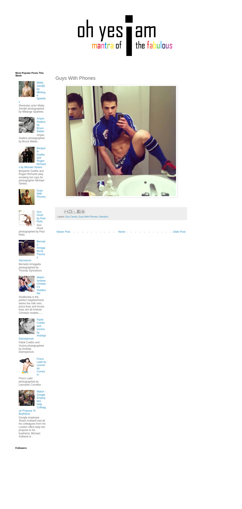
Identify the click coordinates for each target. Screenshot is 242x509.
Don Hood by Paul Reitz (41, 216)
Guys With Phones (88, 216)
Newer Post (63, 231)
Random (103, 216)
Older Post (179, 231)
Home (121, 231)
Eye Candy (71, 216)
